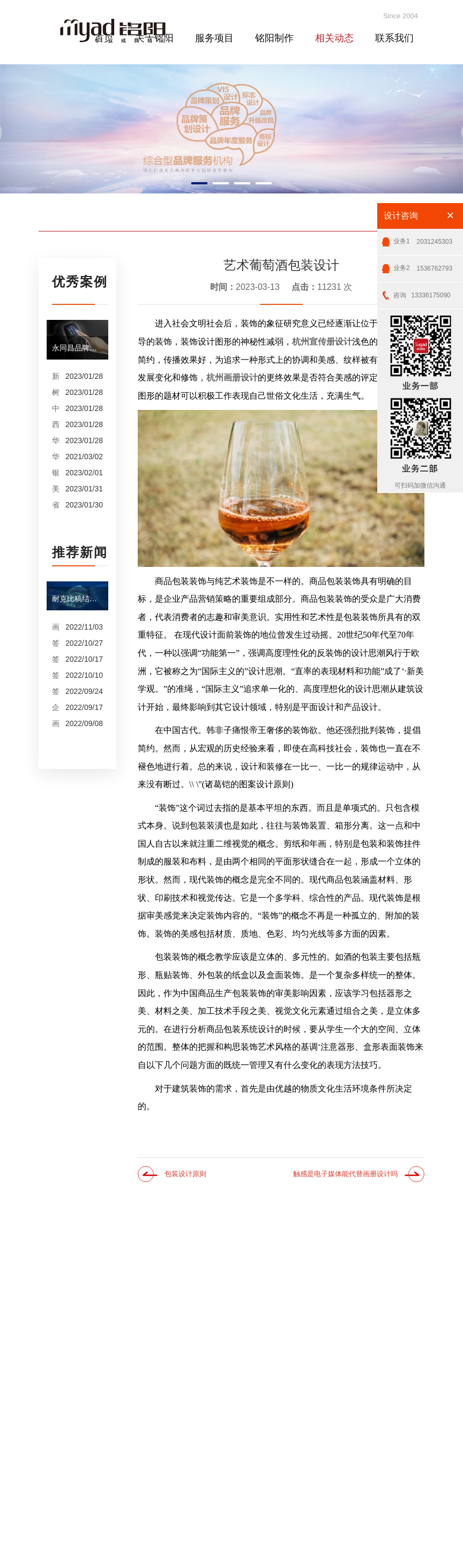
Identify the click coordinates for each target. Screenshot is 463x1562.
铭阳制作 (274, 38)
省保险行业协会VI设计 (56, 504)
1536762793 (422, 264)
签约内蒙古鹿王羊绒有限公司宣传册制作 (56, 675)
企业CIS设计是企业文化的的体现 (56, 707)
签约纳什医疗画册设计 (56, 691)
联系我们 (394, 38)
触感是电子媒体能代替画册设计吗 (345, 1174)
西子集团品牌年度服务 (56, 424)
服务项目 (214, 38)
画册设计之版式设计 (56, 627)
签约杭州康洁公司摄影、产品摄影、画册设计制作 (56, 659)
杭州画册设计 (232, 377)
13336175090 (422, 291)
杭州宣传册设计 (322, 341)
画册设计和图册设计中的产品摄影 (56, 723)
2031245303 (422, 237)
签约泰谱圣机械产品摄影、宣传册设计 (56, 643)
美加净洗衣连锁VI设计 (56, 488)
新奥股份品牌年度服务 (56, 376)
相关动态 (334, 38)
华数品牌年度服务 (56, 440)
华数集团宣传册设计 (56, 456)
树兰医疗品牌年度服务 (56, 392)
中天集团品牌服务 (56, 408)
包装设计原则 (185, 1174)
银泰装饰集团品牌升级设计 (56, 472)
